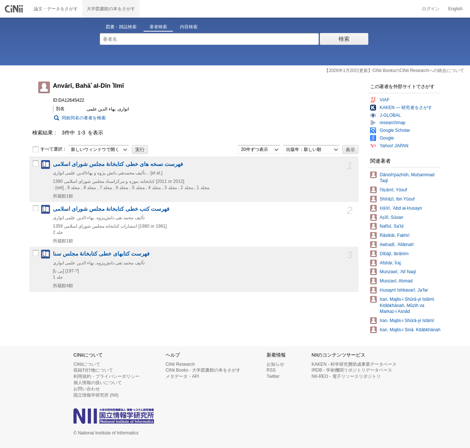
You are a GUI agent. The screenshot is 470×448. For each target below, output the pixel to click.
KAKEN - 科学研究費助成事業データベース (354, 364)
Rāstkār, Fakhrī (394, 235)
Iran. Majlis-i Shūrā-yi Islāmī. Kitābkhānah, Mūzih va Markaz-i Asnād (407, 305)
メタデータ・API (182, 376)
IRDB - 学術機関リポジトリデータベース (352, 370)
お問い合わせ (86, 388)
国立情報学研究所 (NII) (96, 395)
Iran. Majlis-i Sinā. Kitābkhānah (410, 329)
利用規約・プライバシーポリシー (106, 376)
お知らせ (275, 364)
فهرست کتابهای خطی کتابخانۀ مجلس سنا (101, 254)
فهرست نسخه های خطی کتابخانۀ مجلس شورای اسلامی (118, 164)
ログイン (431, 8)
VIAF (385, 99)
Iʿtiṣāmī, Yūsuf (393, 189)
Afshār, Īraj (390, 262)
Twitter (273, 376)
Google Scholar (395, 130)
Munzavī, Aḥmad (396, 280)
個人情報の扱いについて (97, 382)
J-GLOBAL (390, 115)
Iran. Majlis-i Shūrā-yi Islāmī (407, 320)
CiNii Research (180, 364)
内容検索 (189, 26)
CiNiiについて (86, 364)
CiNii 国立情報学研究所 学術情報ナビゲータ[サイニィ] (14, 9)
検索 (344, 39)
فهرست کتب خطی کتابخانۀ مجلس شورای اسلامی (111, 209)
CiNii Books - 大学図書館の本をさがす (203, 370)
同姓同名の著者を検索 (84, 117)
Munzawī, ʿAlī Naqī (398, 271)
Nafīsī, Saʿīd (392, 226)
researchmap (392, 122)
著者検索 (158, 26)
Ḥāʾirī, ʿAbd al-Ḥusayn (401, 208)
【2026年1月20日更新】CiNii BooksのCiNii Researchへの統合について (394, 70)
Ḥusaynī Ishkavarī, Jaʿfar (404, 290)
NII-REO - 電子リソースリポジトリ (346, 376)
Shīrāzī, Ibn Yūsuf (397, 199)
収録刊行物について (93, 370)
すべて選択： (49, 149)
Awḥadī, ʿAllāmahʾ (397, 244)
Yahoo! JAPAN (394, 145)
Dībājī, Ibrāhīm (394, 253)
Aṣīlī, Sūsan (391, 217)
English (455, 8)
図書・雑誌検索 (121, 26)
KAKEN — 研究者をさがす (406, 107)
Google (387, 138)
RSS (271, 370)
